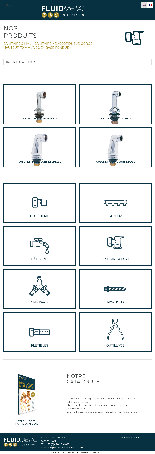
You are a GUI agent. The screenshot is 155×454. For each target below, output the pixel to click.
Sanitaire (43, 44)
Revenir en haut (130, 437)
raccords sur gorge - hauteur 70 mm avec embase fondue (48, 46)
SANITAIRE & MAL (17, 44)
